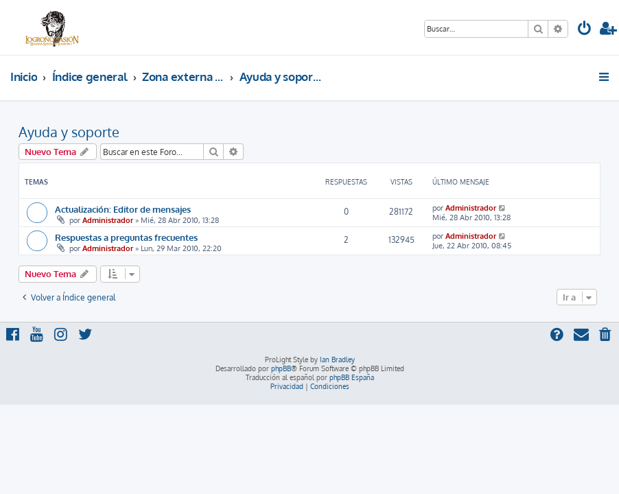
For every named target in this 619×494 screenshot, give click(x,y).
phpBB (281, 368)
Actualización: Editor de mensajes (123, 209)
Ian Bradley (337, 359)
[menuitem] (584, 30)
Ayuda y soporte (69, 132)
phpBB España (351, 377)
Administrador (107, 220)
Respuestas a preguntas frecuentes (126, 237)
